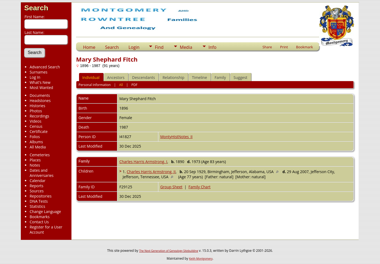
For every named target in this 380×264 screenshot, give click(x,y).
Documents (40, 95)
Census (36, 126)
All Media (38, 147)
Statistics (37, 206)
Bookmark (304, 46)
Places (35, 160)
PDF (134, 84)
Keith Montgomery (201, 258)
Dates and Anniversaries (41, 173)
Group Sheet (171, 186)
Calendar (37, 180)
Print (284, 46)
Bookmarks (40, 216)
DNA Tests (39, 201)
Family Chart (199, 186)
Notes (35, 165)
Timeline (199, 77)
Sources (37, 190)
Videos (35, 121)
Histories (37, 105)
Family (220, 77)
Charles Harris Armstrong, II (151, 171)
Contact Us (39, 221)
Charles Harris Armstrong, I (143, 161)
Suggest (240, 77)
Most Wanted (41, 87)
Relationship (173, 77)
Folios (35, 136)
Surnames (38, 72)
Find (159, 47)
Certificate (39, 131)
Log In (35, 77)
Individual (91, 77)
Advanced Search (45, 66)
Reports (36, 185)
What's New (40, 82)
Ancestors (116, 77)
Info (212, 47)
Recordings (39, 116)
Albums (36, 141)
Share (267, 46)
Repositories (40, 196)
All (121, 84)
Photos (36, 110)
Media (186, 47)
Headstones (40, 100)
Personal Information (94, 84)
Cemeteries (40, 154)
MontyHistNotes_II (176, 136)
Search (36, 8)
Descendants (143, 77)
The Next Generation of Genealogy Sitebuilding (168, 251)
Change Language (45, 211)
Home (89, 47)
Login (134, 47)
